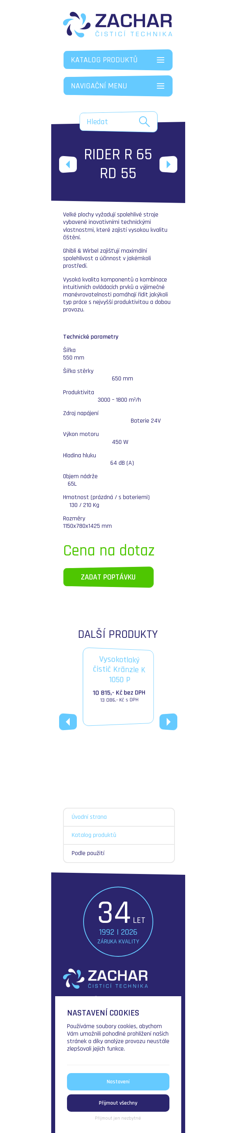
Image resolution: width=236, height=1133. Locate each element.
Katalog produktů (94, 835)
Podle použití (88, 853)
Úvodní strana (89, 817)
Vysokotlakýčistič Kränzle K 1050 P (118, 680)
